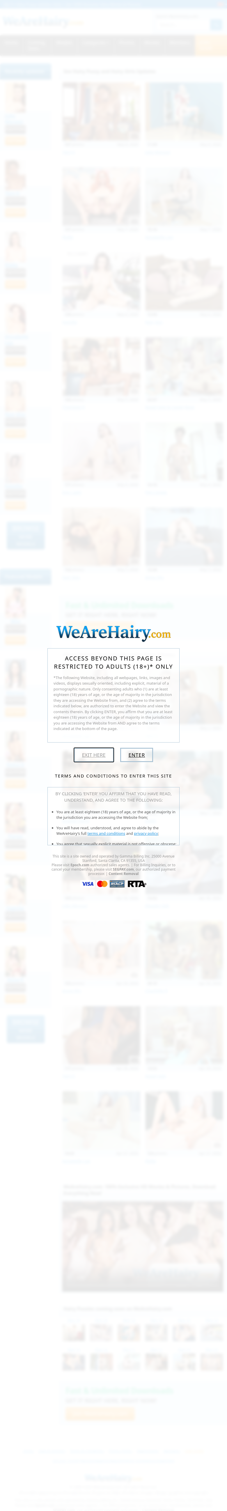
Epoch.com (79, 865)
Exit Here (94, 755)
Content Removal (124, 873)
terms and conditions (106, 833)
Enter (136, 755)
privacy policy (146, 833)
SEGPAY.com (123, 869)
